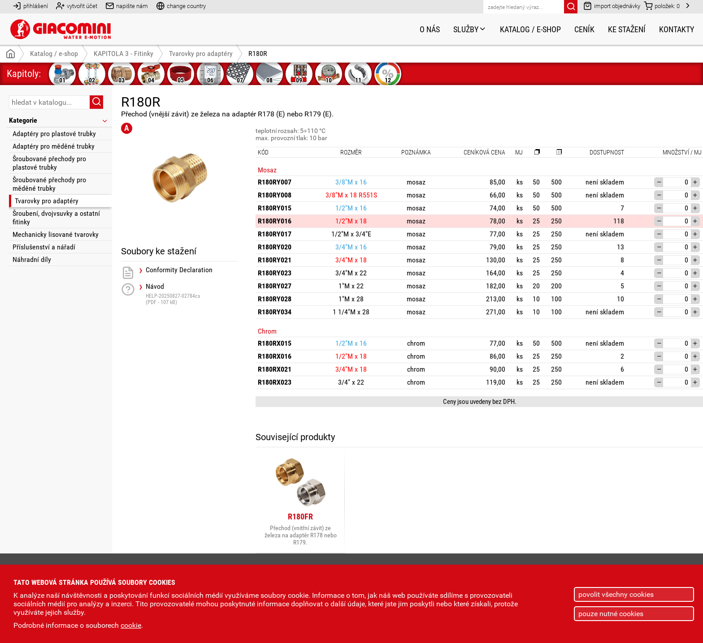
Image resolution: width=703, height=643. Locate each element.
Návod (192, 294)
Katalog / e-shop (530, 29)
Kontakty (676, 29)
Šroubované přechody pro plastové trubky (49, 162)
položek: (662, 5)
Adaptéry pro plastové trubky (54, 133)
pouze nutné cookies (610, 613)
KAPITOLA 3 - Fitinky (123, 53)
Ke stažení (627, 29)
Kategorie (58, 120)
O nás (430, 29)
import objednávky (611, 5)
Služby (469, 29)
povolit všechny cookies (616, 594)
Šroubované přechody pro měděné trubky (49, 184)
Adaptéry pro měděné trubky (54, 146)
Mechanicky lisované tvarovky (56, 234)
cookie (131, 625)
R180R (257, 53)
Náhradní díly (32, 259)
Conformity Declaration (179, 270)
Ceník (584, 29)
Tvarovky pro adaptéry (46, 201)
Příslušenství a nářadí (44, 247)
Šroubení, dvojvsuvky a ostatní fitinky (56, 217)
